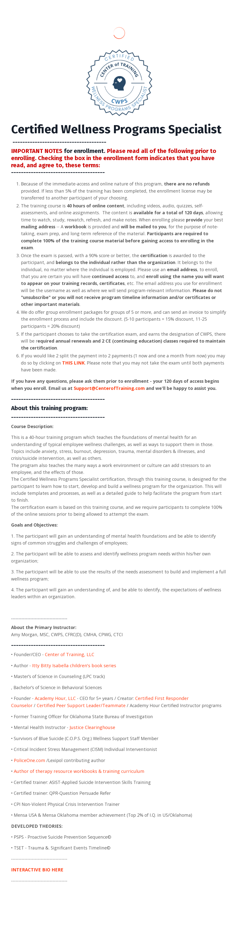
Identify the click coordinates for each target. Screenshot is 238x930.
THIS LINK (85, 366)
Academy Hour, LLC (56, 704)
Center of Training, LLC (70, 660)
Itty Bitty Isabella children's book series (75, 671)
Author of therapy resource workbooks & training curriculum (79, 778)
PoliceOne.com (29, 767)
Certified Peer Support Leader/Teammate (81, 711)
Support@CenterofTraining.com (110, 391)
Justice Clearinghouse (94, 733)
